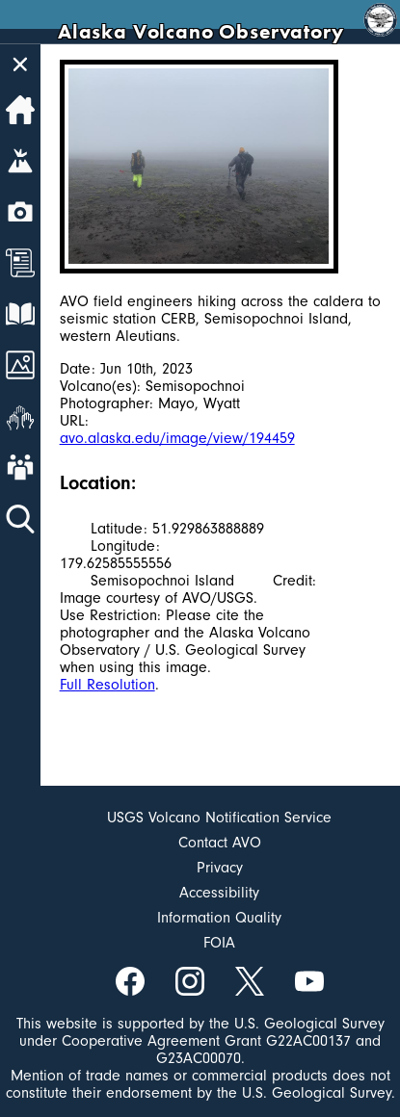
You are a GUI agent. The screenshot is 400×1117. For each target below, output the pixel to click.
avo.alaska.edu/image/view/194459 (177, 438)
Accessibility (219, 892)
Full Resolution (107, 684)
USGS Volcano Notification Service (219, 817)
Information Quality (219, 917)
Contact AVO (219, 842)
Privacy (220, 867)
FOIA (219, 942)
